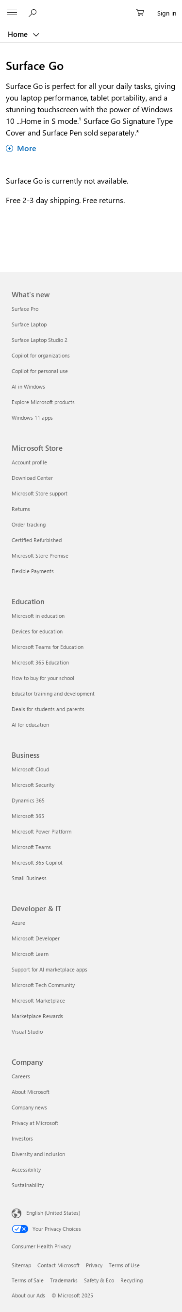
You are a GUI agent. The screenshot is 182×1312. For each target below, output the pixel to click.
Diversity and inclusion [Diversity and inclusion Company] (38, 1154)
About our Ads (28, 1295)
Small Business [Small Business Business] (29, 878)
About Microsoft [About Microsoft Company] (31, 1091)
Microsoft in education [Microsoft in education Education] (38, 615)
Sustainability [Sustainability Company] (28, 1185)
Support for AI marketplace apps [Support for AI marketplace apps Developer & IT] (49, 969)
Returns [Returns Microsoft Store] (21, 508)
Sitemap (21, 1265)
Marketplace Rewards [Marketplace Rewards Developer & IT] (37, 1016)
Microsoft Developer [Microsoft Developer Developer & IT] (36, 938)
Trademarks (64, 1280)
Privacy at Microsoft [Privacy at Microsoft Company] (35, 1122)
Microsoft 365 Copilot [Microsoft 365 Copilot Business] (37, 862)
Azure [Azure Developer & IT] (18, 922)
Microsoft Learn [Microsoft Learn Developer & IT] (30, 953)
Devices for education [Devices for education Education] (37, 631)
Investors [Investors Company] (22, 1138)
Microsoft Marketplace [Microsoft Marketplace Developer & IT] (38, 1000)
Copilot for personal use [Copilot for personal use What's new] (40, 371)
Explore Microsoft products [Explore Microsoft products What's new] (43, 402)
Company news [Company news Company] (29, 1107)
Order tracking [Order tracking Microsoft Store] (29, 524)
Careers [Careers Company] (21, 1076)
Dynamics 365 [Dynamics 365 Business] (28, 800)
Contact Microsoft (58, 1265)
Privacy (94, 1265)
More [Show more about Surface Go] (21, 148)
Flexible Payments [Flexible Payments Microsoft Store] (33, 571)
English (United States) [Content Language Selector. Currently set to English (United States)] (53, 1212)
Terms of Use (124, 1265)
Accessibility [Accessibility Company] (26, 1169)
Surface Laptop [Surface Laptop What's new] (29, 324)
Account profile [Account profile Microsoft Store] (29, 462)
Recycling (131, 1280)
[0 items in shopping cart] (143, 13)
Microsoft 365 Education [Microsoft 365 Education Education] (40, 662)
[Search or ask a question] (34, 12)
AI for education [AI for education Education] (30, 724)
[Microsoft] (91, 7)
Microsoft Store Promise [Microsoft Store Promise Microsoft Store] (40, 555)
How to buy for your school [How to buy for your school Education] (43, 678)
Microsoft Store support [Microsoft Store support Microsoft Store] (39, 493)
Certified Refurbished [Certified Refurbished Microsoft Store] (37, 540)
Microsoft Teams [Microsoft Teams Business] (31, 847)
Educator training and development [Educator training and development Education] (53, 693)
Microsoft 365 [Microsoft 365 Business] (28, 815)
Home (19, 34)
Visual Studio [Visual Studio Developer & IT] (27, 1031)
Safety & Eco (99, 1280)
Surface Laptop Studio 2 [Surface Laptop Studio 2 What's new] (39, 339)
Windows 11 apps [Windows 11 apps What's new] (32, 417)
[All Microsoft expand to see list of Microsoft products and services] (12, 13)
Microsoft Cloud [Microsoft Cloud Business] (30, 769)
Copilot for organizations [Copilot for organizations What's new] (41, 355)
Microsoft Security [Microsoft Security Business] (33, 784)
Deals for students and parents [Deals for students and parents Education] (48, 709)
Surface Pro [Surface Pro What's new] (25, 308)
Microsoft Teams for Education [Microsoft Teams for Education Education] (47, 646)
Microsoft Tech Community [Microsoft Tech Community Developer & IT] (43, 984)
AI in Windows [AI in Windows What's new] (28, 386)
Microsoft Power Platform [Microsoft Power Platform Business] (41, 831)
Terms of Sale (28, 1280)
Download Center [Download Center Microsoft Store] (32, 477)
